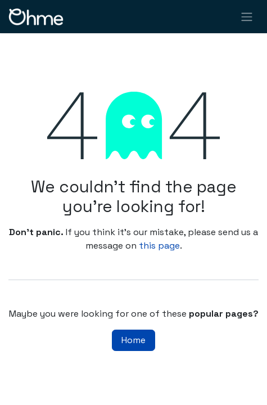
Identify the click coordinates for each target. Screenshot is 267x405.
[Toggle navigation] (247, 16)
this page (159, 245)
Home (133, 340)
